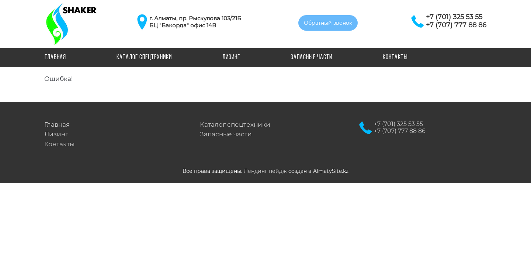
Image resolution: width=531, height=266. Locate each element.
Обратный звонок (328, 23)
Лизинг (231, 57)
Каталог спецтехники (144, 57)
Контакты (395, 57)
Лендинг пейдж (265, 171)
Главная (55, 57)
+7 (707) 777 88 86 (456, 25)
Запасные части (311, 57)
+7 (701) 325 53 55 (454, 17)
